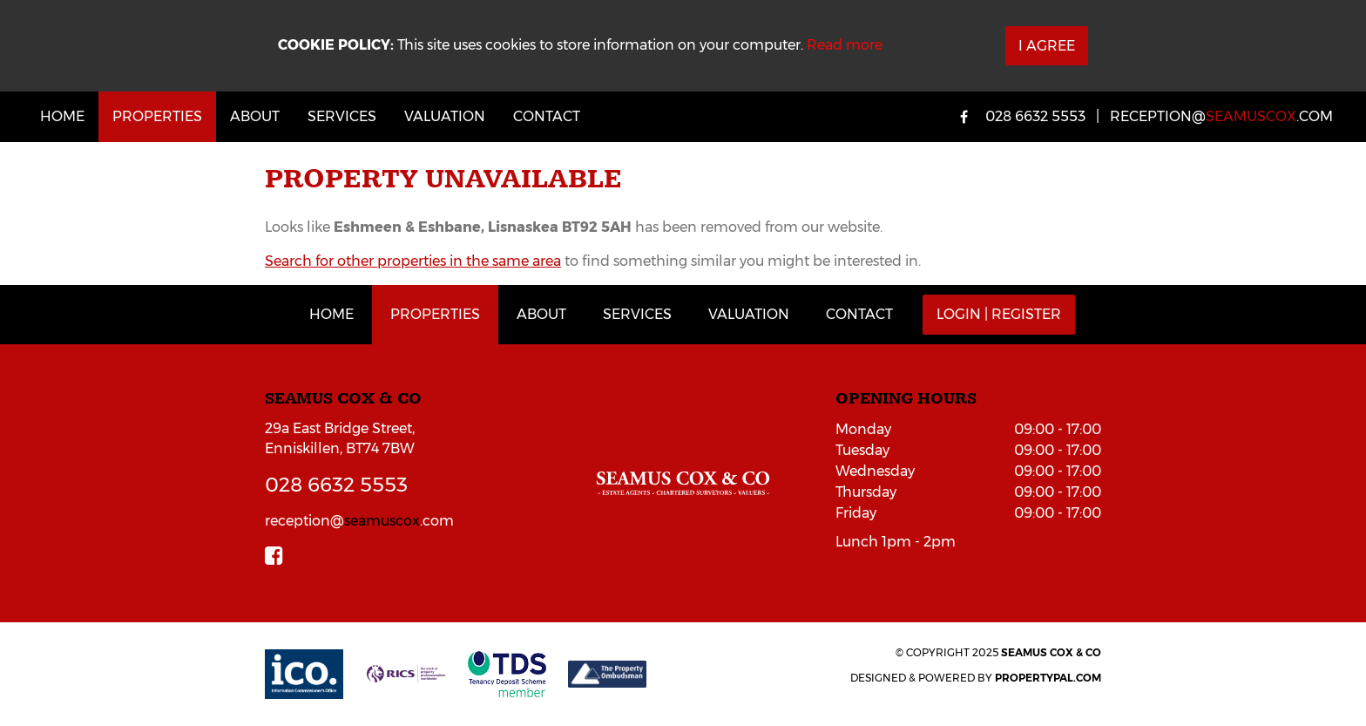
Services (342, 116)
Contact (546, 116)
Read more (844, 45)
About (255, 116)
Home (62, 116)
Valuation (444, 116)
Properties (157, 116)
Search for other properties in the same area (413, 261)
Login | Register (999, 314)
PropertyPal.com (1048, 677)
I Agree (1046, 45)
